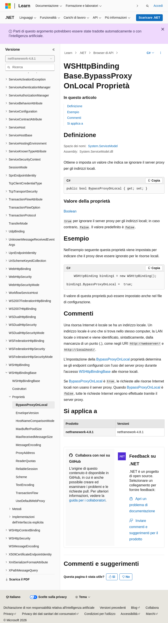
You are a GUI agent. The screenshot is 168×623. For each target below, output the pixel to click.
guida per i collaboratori (87, 500)
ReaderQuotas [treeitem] (26, 461)
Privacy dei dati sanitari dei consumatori (49, 614)
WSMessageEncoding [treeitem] (24, 546)
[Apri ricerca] (147, 6)
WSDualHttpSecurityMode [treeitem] (26, 333)
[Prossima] (137, 6)
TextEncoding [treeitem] (25, 485)
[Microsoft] (8, 6)
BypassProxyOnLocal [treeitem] (31, 405)
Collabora (152, 607)
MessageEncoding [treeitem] (28, 445)
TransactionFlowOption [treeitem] (24, 207)
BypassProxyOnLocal (113, 359)
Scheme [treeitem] (21, 477)
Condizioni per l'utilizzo (100, 614)
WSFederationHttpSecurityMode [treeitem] (31, 357)
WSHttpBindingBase (95, 371)
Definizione (74, 106)
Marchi (150, 614)
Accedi (158, 5)
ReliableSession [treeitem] (27, 469)
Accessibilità (129, 614)
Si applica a (75, 123)
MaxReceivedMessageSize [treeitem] (34, 437)
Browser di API (103, 53)
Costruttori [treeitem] (19, 389)
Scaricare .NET (149, 17)
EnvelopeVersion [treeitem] (27, 413)
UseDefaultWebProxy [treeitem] (30, 501)
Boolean (70, 211)
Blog (134, 607)
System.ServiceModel (103, 146)
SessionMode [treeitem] (18, 167)
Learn (68, 53)
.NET (82, 53)
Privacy (9, 614)
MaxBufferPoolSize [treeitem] (29, 429)
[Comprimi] (53, 50)
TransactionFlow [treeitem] (27, 493)
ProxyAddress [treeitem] (25, 453)
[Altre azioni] (160, 52)
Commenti (74, 118)
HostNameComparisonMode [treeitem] (35, 421)
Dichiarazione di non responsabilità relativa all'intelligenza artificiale (49, 607)
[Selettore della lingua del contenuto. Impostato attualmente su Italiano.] (13, 597)
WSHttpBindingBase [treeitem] (26, 381)
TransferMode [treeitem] (18, 223)
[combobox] (30, 58)
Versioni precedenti (113, 607)
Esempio (73, 112)
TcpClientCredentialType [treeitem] (25, 183)
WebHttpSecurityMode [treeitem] (24, 285)
